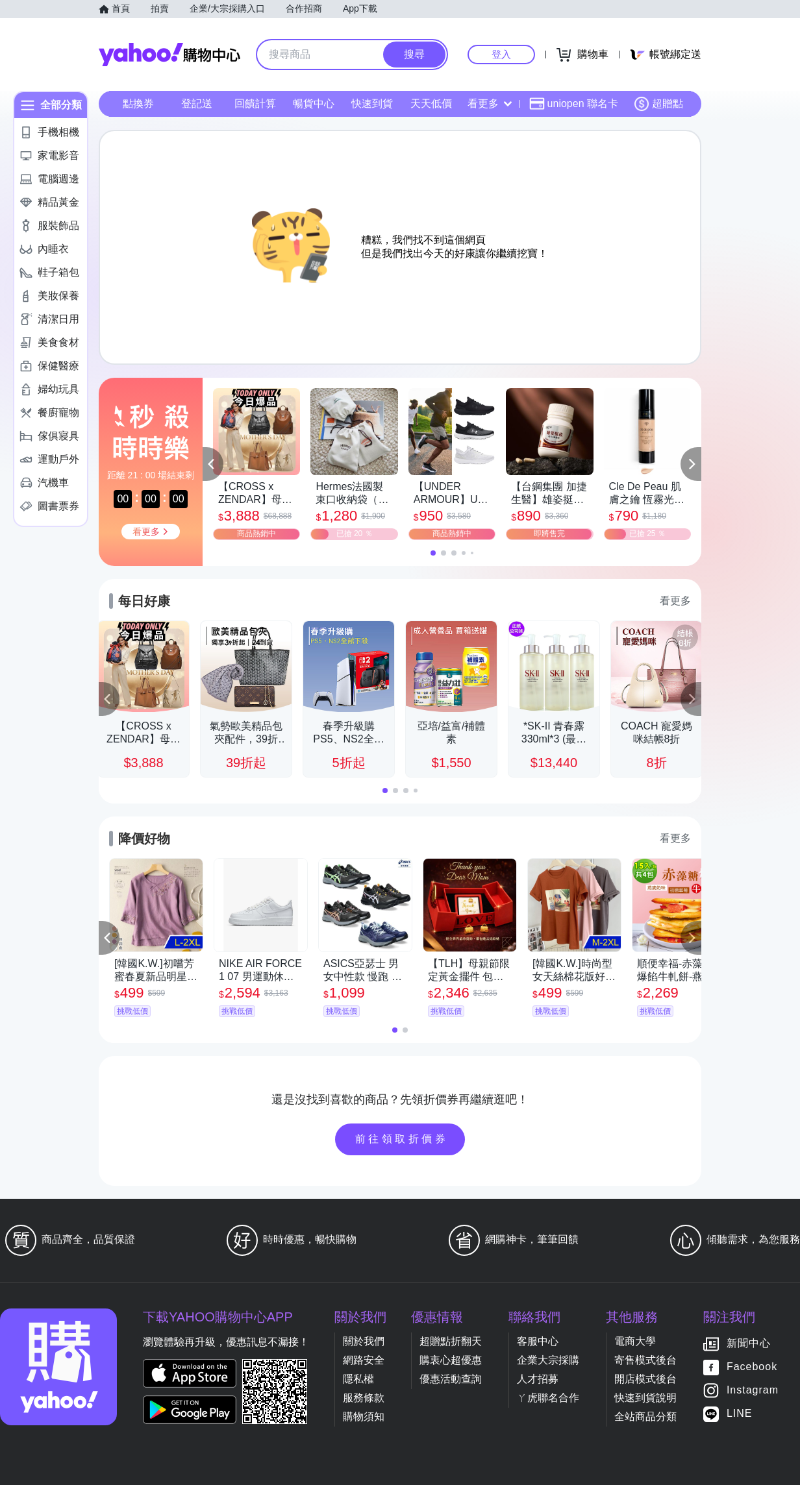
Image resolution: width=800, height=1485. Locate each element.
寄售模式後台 (645, 1360)
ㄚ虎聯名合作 (548, 1397)
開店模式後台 (645, 1378)
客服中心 (537, 1341)
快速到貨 (372, 103)
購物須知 (363, 1416)
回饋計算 (255, 103)
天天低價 (431, 103)
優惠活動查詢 (450, 1378)
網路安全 (363, 1360)
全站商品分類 (645, 1416)
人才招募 (537, 1378)
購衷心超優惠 (450, 1360)
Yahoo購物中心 (169, 54)
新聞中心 (749, 1343)
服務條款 (363, 1397)
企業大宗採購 (548, 1360)
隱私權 (358, 1378)
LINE (740, 1413)
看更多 (490, 103)
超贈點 (658, 104)
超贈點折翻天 (450, 1341)
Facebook (752, 1367)
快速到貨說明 (645, 1397)
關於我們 (363, 1341)
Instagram (753, 1390)
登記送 (196, 103)
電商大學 (635, 1341)
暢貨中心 (313, 103)
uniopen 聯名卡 (573, 104)
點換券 (138, 103)
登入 (501, 54)
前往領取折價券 (402, 1138)
